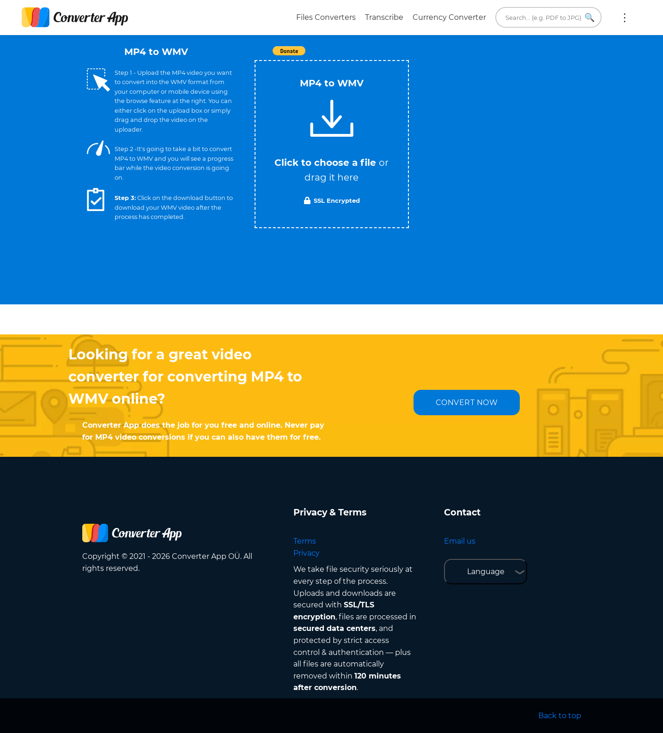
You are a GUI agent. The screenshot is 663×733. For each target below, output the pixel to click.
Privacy (306, 553)
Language (486, 571)
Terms (304, 541)
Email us (459, 541)
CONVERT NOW (467, 402)
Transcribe (384, 17)
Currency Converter (449, 17)
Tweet (385, 55)
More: (624, 17)
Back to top (559, 715)
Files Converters (326, 17)
